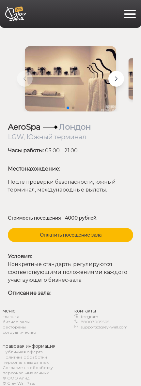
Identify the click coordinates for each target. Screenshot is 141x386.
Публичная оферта (23, 351)
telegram (89, 316)
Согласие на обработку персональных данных (28, 370)
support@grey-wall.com (104, 327)
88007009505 (95, 321)
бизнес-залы (16, 321)
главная (11, 316)
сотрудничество (19, 332)
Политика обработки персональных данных (26, 360)
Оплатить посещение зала (71, 235)
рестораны (14, 327)
